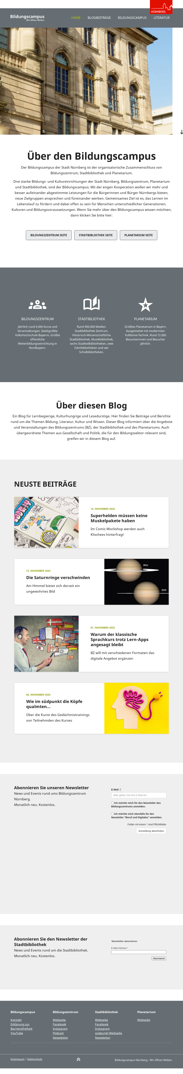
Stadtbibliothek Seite (96, 241)
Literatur (161, 23)
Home (72, 23)
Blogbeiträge (96, 23)
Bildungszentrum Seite (48, 241)
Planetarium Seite (138, 241)
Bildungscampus (130, 23)
